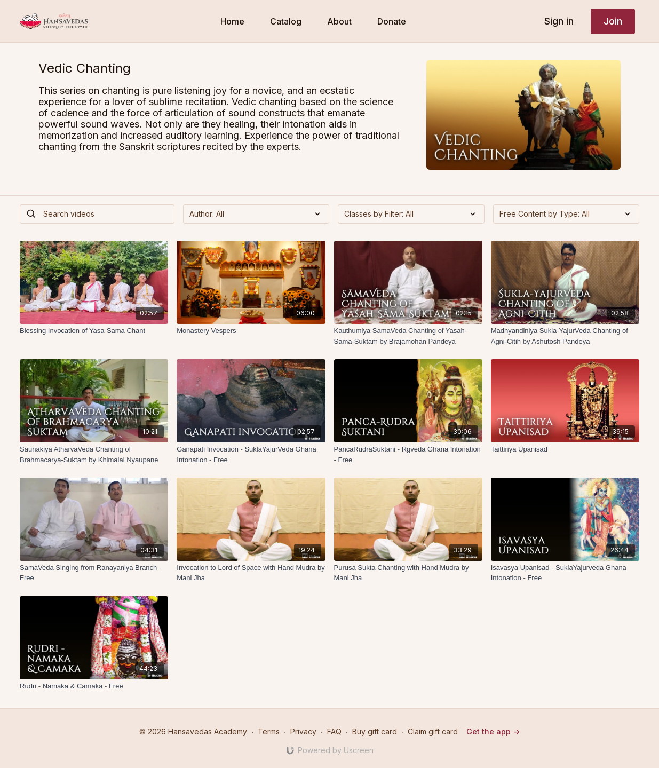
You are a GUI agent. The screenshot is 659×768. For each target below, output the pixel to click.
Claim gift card (433, 731)
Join (613, 21)
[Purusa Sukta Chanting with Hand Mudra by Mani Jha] (408, 573)
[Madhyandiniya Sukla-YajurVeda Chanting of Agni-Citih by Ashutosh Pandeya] (565, 336)
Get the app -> (493, 731)
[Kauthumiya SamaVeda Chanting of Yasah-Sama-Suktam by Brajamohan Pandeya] (408, 336)
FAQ (334, 731)
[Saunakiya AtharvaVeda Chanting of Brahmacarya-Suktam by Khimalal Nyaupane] (94, 454)
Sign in (559, 21)
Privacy (303, 731)
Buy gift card (374, 731)
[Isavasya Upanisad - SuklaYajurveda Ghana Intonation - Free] (565, 573)
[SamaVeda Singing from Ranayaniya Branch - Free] (94, 573)
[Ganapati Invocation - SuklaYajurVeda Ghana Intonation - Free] (251, 454)
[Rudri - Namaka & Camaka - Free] (94, 686)
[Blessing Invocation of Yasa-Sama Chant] (94, 331)
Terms (269, 731)
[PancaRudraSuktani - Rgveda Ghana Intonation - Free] (408, 454)
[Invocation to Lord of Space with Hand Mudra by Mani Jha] (251, 573)
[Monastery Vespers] (251, 331)
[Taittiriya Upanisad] (565, 449)
